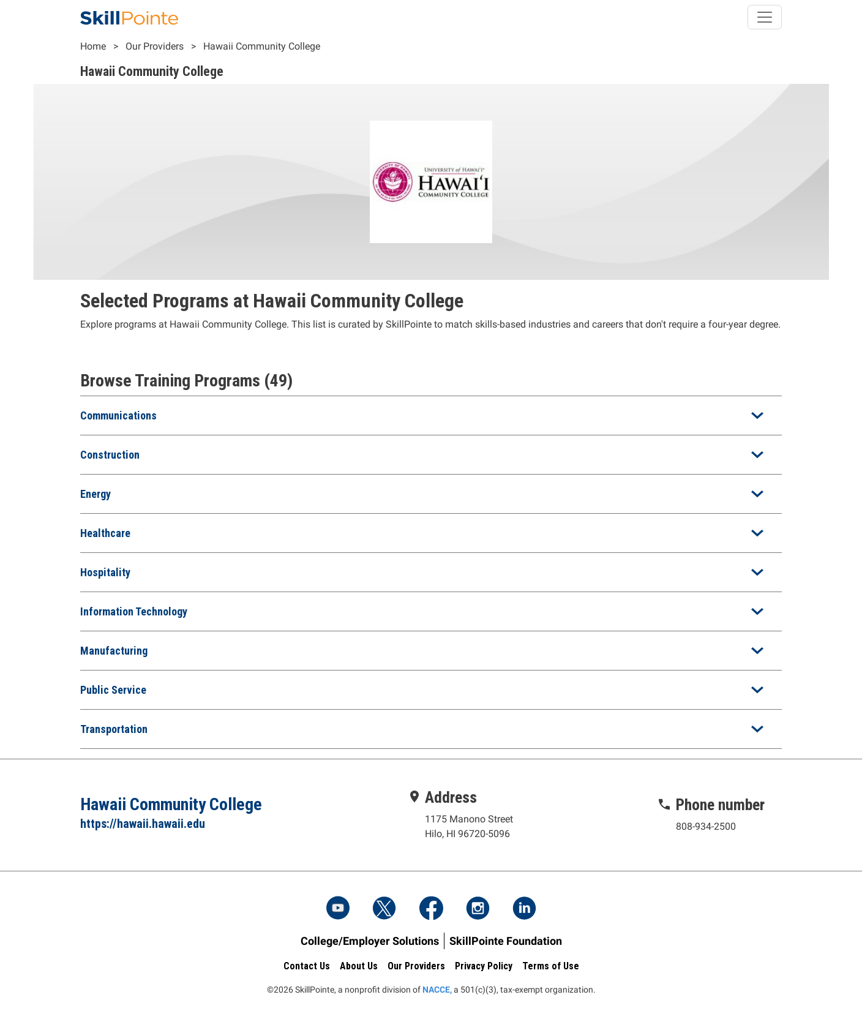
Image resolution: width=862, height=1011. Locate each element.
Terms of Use (550, 966)
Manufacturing (114, 650)
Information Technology (133, 611)
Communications (118, 415)
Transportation (114, 729)
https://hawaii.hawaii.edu (142, 823)
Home (93, 46)
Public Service (113, 689)
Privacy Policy (483, 966)
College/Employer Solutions (370, 940)
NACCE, (437, 989)
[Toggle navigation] (765, 17)
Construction (110, 454)
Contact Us (306, 966)
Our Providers (155, 46)
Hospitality (105, 572)
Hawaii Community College (261, 46)
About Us (359, 966)
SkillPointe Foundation (505, 940)
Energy (95, 493)
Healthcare (105, 533)
